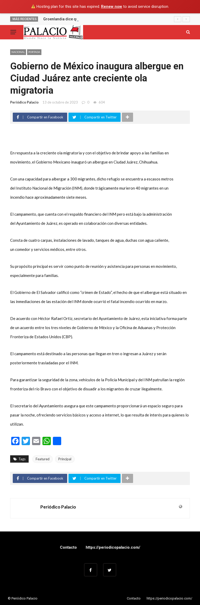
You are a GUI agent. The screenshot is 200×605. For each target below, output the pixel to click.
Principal (64, 459)
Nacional (18, 51)
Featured (42, 459)
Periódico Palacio (24, 102)
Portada (34, 51)
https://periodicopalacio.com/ (113, 547)
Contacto (68, 547)
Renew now (111, 6)
